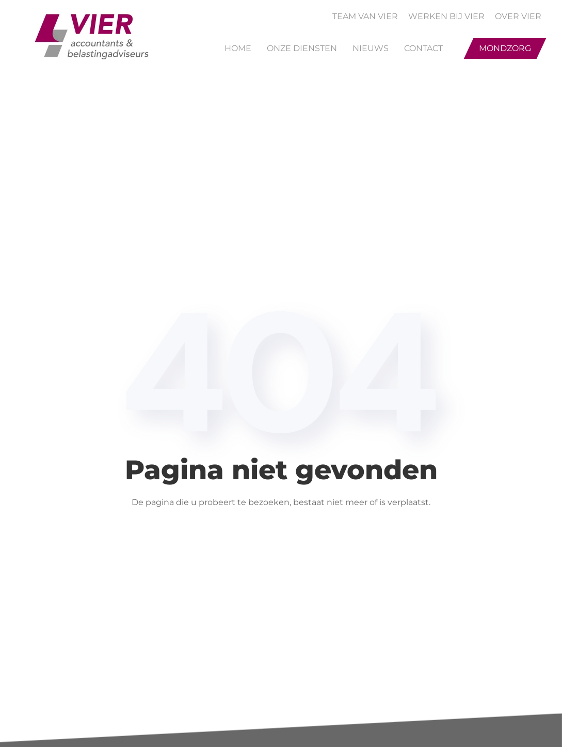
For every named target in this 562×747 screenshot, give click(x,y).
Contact (423, 48)
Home (237, 48)
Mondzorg (505, 48)
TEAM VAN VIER (365, 16)
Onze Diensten (302, 48)
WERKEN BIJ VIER (446, 16)
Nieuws (370, 48)
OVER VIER (518, 16)
